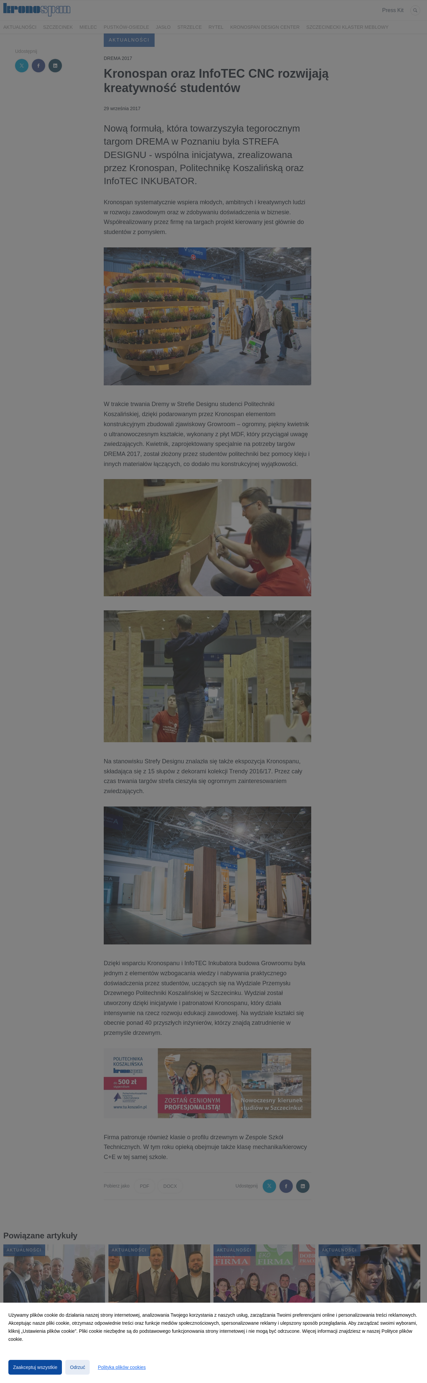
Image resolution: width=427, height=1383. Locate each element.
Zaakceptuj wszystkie (35, 1367)
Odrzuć (77, 1367)
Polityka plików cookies (122, 1367)
